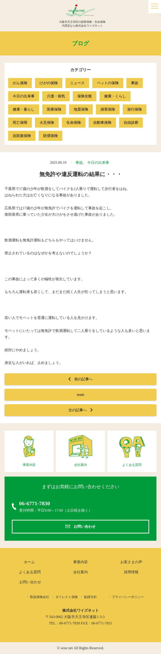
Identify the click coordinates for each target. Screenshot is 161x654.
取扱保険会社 (39, 597)
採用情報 (131, 572)
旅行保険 (134, 109)
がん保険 (20, 83)
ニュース (77, 83)
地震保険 (81, 109)
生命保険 (73, 122)
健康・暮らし (24, 109)
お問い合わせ (85, 526)
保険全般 (84, 96)
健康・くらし (115, 96)
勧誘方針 (90, 597)
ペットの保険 (108, 83)
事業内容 (80, 562)
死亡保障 (20, 122)
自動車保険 (102, 122)
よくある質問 (30, 572)
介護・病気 (56, 96)
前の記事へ (83, 379)
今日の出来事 (24, 96)
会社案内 (80, 572)
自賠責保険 (22, 136)
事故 (134, 83)
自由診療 (131, 122)
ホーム (29, 562)
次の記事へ (77, 410)
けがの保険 (49, 83)
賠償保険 (50, 136)
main (80, 394)
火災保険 (47, 122)
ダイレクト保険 (66, 597)
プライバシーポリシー (128, 597)
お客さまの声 (131, 562)
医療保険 (54, 109)
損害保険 (108, 109)
